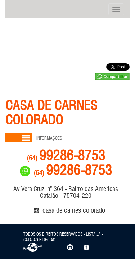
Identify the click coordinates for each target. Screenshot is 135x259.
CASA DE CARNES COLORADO (69, 210)
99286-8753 (66, 155)
